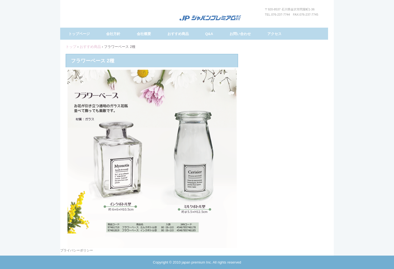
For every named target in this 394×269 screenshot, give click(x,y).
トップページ (79, 34)
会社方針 (113, 34)
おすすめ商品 (178, 34)
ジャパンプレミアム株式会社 (210, 18)
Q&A (209, 34)
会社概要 (144, 34)
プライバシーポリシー (76, 250)
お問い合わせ (240, 34)
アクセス (274, 34)
